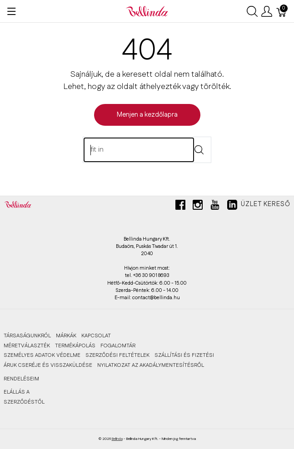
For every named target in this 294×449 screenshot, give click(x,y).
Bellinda (117, 438)
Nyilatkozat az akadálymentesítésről (150, 365)
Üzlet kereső (265, 204)
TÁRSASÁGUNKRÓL (27, 336)
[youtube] (215, 208)
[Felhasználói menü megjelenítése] (266, 11)
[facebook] (180, 208)
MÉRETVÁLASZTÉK (27, 346)
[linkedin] (232, 208)
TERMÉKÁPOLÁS (75, 346)
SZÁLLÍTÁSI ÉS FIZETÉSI (184, 355)
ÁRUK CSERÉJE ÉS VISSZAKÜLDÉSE (48, 365)
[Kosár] (282, 11)
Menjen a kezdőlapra (147, 114)
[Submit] (199, 150)
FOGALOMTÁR (117, 346)
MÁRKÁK (66, 336)
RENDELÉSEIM (21, 379)
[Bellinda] (147, 10)
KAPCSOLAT (96, 336)
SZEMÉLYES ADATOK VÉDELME (42, 355)
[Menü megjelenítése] (11, 11)
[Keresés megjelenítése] (252, 11)
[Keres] (138, 150)
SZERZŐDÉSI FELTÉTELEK (117, 355)
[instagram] (197, 208)
